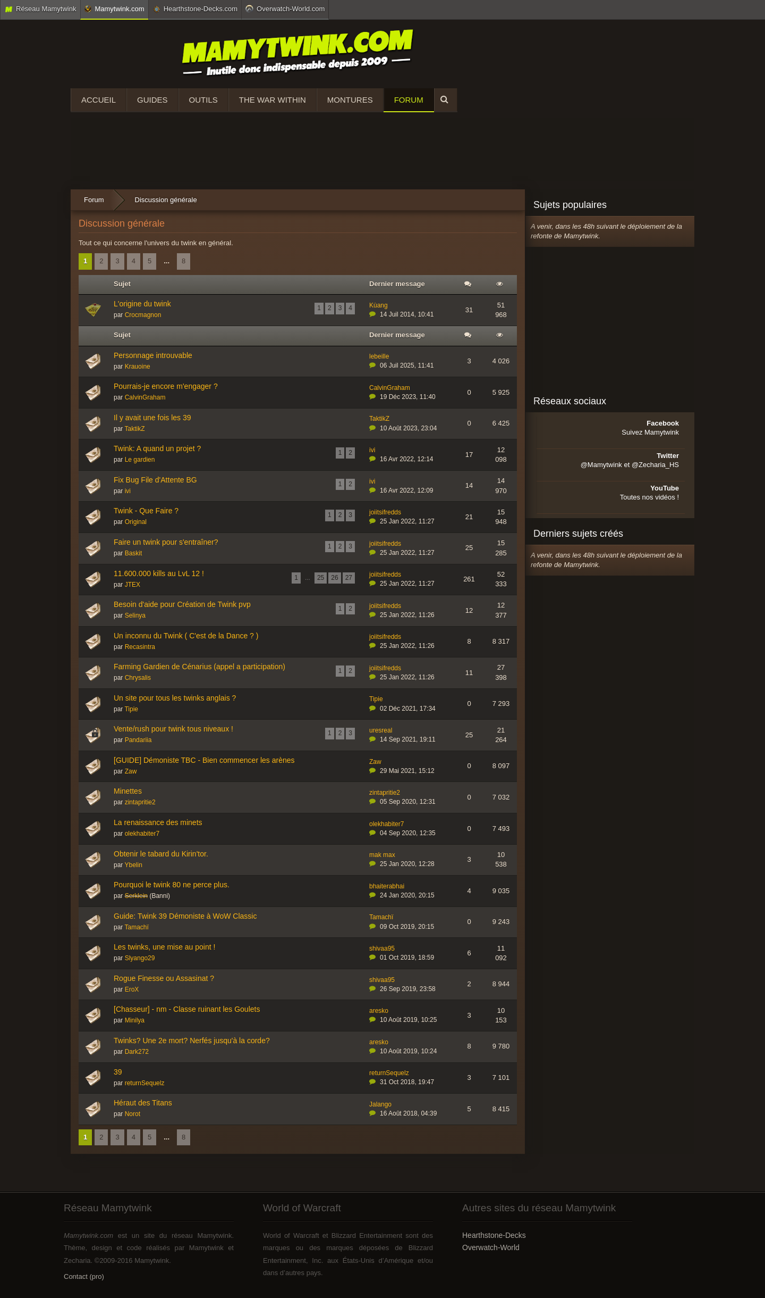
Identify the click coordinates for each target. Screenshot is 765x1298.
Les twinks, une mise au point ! (164, 947)
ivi (372, 450)
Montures (350, 99)
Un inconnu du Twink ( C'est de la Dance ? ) (186, 635)
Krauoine (137, 366)
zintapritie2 (140, 802)
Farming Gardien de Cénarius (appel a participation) (199, 666)
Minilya (134, 1020)
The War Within (272, 99)
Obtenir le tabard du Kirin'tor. (161, 854)
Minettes (128, 791)
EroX (132, 989)
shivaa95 (382, 948)
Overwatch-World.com (285, 8)
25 (320, 577)
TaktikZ (134, 428)
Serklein (136, 896)
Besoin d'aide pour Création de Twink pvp (182, 604)
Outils (203, 99)
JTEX (132, 584)
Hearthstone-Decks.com (194, 9)
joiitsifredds (385, 512)
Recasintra (140, 647)
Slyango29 (140, 958)
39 (118, 1072)
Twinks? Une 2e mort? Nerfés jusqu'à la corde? (192, 1040)
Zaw (131, 771)
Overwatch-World (491, 1247)
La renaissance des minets (158, 822)
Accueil (98, 99)
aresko (378, 1010)
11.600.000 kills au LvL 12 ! (159, 573)
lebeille (379, 356)
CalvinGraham (145, 397)
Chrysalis (138, 677)
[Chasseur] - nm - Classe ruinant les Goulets (187, 1009)
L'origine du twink (142, 303)
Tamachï (136, 927)
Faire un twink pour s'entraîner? (166, 542)
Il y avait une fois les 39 (152, 417)
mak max (382, 855)
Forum (408, 99)
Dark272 (137, 1051)
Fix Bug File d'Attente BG (155, 480)
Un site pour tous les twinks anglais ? (175, 698)
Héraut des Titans (143, 1103)
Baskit (133, 553)
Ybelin (133, 865)
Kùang (378, 305)
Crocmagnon (143, 315)
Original (136, 522)
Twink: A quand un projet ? (157, 448)
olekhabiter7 (142, 833)
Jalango (380, 1104)
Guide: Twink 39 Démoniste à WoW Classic (185, 916)
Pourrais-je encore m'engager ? (166, 386)
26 (334, 577)
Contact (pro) (84, 1276)
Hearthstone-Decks (494, 1235)
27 (348, 577)
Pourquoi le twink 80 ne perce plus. (172, 884)
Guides (152, 99)
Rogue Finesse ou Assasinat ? (164, 978)
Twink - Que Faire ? (146, 510)
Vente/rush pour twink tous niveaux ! (173, 729)
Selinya (135, 615)
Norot (132, 1114)
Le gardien (140, 459)
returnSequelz (145, 1083)
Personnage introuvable (153, 355)
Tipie (131, 709)
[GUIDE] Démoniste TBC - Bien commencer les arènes (204, 760)
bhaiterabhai (386, 886)
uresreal (380, 730)
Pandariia (138, 740)
